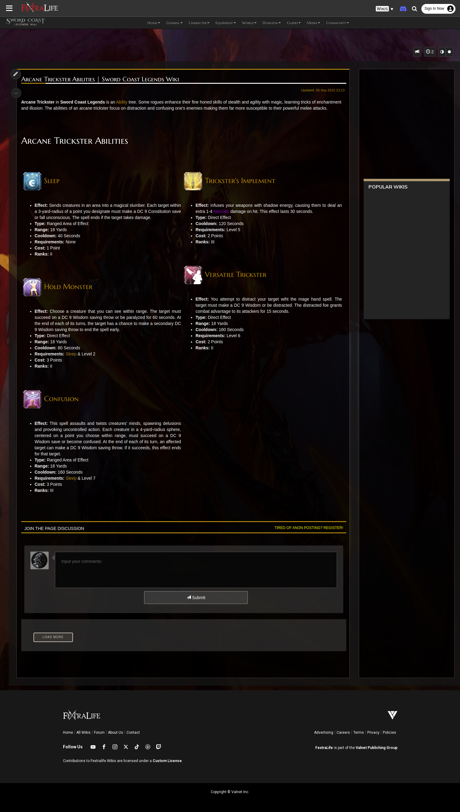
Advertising (323, 732)
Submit (195, 603)
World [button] (249, 22)
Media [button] (313, 22)
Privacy (373, 732)
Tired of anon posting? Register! (307, 534)
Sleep (53, 180)
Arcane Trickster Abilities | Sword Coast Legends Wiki (101, 79)
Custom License (167, 761)
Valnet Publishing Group (376, 748)
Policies (389, 732)
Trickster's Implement (240, 180)
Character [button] (199, 22)
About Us (115, 732)
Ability (123, 102)
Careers (343, 732)
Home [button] (153, 22)
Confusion (62, 404)
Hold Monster (69, 292)
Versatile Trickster (235, 274)
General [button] (174, 22)
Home (68, 732)
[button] (384, 9)
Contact (133, 732)
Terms (358, 732)
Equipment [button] (226, 22)
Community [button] (337, 22)
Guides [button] (294, 22)
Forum (99, 732)
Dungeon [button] (272, 22)
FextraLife (324, 748)
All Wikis (83, 732)
